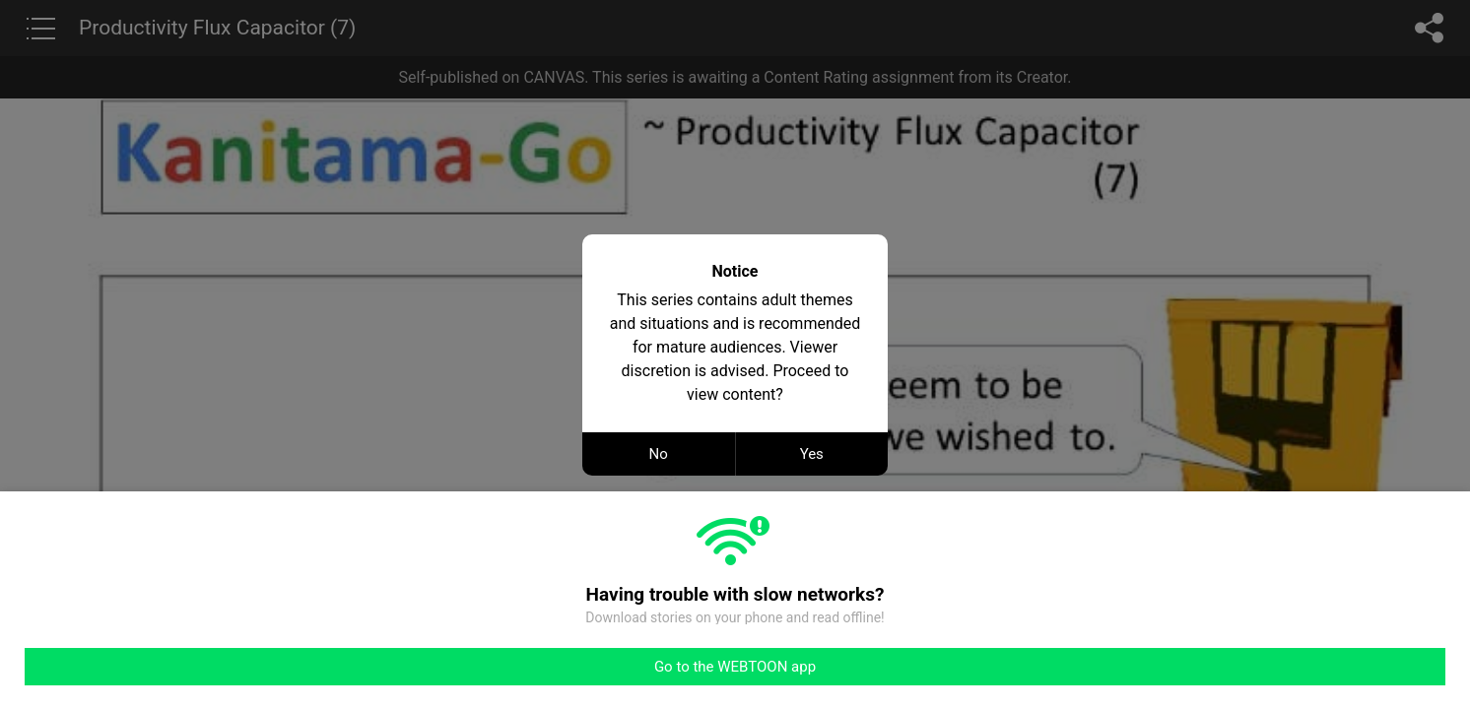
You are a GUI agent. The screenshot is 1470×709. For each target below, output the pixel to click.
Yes (812, 454)
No (658, 454)
